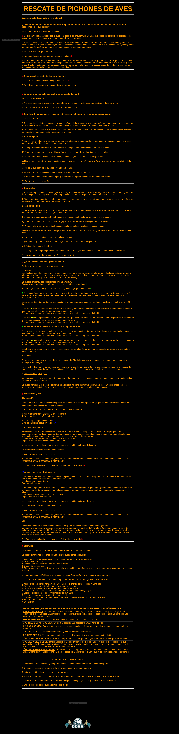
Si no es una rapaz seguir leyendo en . (39, 423)
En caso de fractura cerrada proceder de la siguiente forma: (51, 327)
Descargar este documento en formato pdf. (42, 18)
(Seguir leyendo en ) (66, 85)
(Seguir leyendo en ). (64, 56)
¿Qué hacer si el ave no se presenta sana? (43, 262)
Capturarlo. (28, 188)
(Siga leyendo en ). (65, 255)
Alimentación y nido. (32, 394)
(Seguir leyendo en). (78, 284)
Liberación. (28, 546)
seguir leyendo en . (45, 421)
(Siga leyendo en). (74, 107)
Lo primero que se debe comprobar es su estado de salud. (50, 94)
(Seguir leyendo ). (75, 539)
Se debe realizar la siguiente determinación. (44, 76)
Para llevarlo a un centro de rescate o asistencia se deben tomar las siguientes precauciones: (67, 114)
